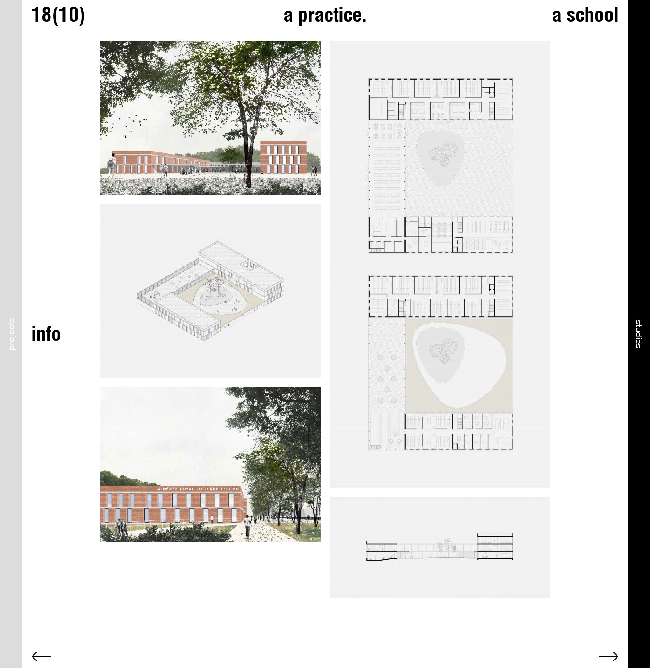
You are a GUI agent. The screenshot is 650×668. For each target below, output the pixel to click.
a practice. (325, 15)
